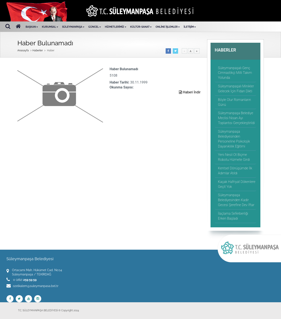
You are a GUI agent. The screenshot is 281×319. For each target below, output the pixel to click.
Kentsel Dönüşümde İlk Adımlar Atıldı (235, 170)
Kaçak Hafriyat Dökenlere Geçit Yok (236, 184)
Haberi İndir (189, 92)
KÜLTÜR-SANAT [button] (141, 26)
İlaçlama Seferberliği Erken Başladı (233, 215)
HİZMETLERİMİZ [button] (115, 26)
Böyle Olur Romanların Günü (234, 102)
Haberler (37, 50)
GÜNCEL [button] (94, 26)
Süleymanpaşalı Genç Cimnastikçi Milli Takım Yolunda (235, 73)
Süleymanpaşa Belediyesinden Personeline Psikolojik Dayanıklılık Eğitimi (234, 138)
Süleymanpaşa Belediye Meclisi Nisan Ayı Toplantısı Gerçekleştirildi (236, 118)
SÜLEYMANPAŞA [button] (73, 26)
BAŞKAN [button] (32, 26)
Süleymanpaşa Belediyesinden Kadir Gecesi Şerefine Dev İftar (236, 200)
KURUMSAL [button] (50, 26)
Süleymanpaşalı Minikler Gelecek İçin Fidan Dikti (236, 88)
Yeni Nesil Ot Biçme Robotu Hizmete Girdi (234, 157)
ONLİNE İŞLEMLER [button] (168, 26)
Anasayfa (23, 50)
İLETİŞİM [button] (190, 26)
